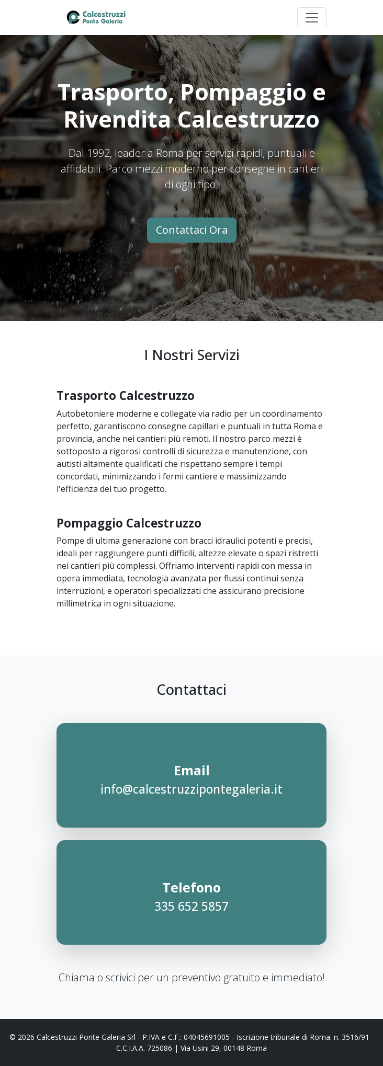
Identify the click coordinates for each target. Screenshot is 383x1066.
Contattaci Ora (192, 230)
